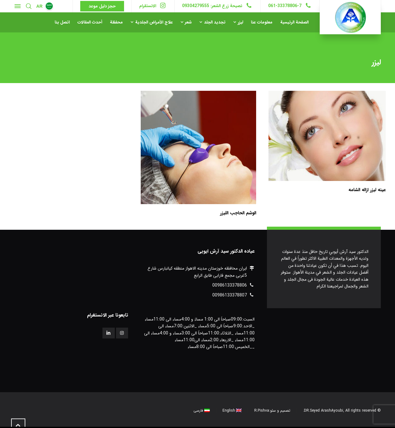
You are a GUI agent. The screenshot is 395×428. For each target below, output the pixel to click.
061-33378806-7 (284, 5)
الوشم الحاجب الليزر (238, 213)
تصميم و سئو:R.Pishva (272, 410)
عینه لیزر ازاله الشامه (367, 190)
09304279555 (195, 5)
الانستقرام (147, 5)
